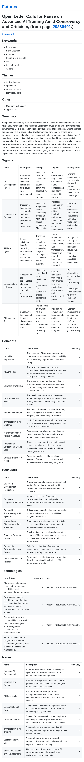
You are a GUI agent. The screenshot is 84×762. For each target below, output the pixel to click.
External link (8, 34)
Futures (9, 6)
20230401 (62, 26)
